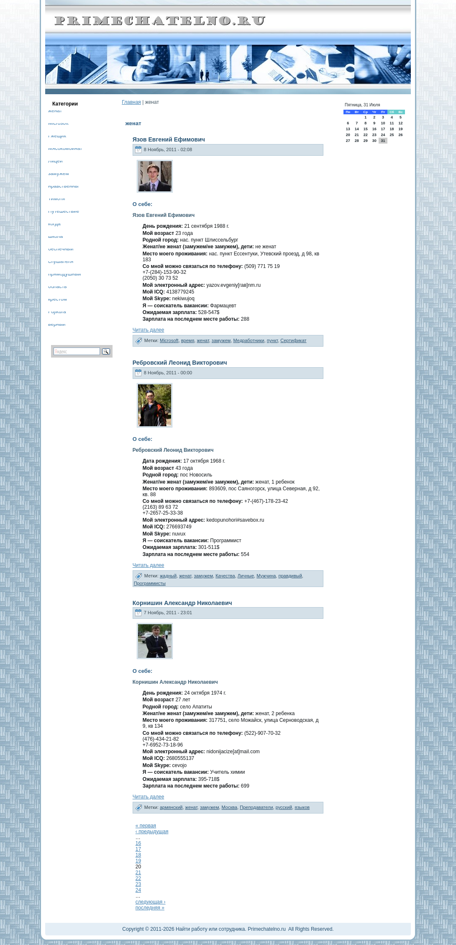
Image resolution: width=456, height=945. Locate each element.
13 (348, 129)
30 (374, 141)
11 (391, 123)
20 (348, 135)
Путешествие (63, 212)
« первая (146, 826)
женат (55, 112)
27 (348, 141)
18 (138, 855)
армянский (171, 807)
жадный (168, 575)
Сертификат (293, 340)
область (57, 287)
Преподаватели (256, 807)
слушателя (60, 262)
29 (366, 141)
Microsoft (58, 124)
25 (391, 135)
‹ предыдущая (152, 831)
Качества (225, 575)
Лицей (55, 162)
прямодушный (64, 275)
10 (383, 123)
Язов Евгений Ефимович (169, 139)
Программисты (150, 583)
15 (366, 129)
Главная (131, 102)
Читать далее (148, 330)
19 (138, 861)
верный (57, 325)
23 (138, 884)
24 (138, 890)
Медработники (248, 340)
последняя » (150, 908)
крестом (57, 300)
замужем (58, 174)
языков (302, 807)
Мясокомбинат (65, 149)
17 (138, 849)
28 (357, 141)
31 (383, 141)
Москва (230, 807)
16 (138, 843)
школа (55, 237)
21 (138, 872)
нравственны (63, 187)
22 (138, 878)
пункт (272, 340)
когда (54, 225)
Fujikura (57, 313)
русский (284, 807)
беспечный (60, 250)
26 (401, 135)
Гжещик (57, 137)
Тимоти (56, 199)
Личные (246, 575)
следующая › (151, 902)
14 (357, 129)
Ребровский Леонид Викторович (180, 362)
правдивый (290, 575)
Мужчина (266, 575)
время (188, 340)
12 (401, 123)
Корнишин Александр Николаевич (182, 603)
